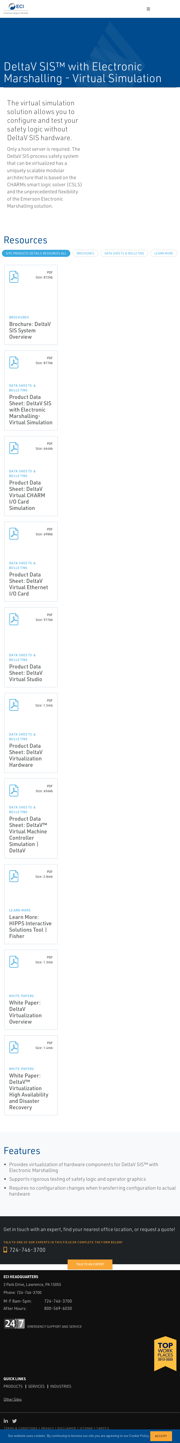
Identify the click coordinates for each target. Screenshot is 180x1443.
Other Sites (13, 1399)
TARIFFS (102, 1428)
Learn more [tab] (163, 253)
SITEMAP (86, 1428)
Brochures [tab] (85, 253)
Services (36, 1386)
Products (13, 1386)
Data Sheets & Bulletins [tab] (124, 253)
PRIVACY (47, 1428)
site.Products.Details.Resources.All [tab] (36, 253)
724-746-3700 (24, 1249)
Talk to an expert (90, 1264)
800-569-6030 (58, 1308)
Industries (60, 1386)
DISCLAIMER (66, 1428)
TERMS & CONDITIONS (21, 1428)
